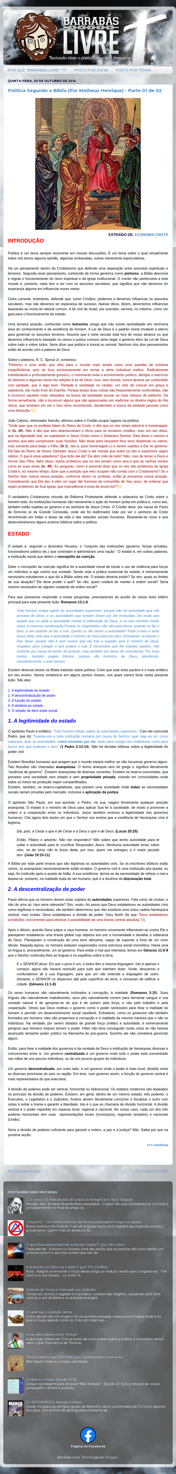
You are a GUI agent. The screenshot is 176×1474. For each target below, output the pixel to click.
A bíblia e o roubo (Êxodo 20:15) (51, 1380)
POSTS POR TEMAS (133, 70)
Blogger (111, 1457)
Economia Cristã (151, 235)
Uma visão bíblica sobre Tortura (51, 1334)
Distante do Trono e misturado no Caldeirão (61, 1290)
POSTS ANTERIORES (151, 1171)
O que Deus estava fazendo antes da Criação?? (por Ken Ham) (75, 1245)
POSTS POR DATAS (91, 70)
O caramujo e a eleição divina (49, 1312)
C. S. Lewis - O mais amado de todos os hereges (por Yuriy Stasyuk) (79, 1200)
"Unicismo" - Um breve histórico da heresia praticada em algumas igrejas (83, 1222)
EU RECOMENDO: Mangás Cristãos (54, 1402)
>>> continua (157, 1145)
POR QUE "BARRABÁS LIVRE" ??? (37, 70)
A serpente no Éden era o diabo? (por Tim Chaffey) (67, 1267)
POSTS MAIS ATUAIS (24, 1171)
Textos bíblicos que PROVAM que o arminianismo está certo (74, 1357)
